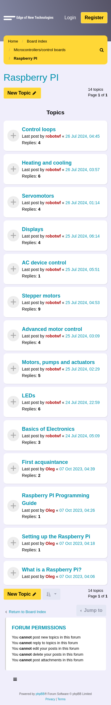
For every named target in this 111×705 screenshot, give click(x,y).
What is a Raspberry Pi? (51, 570)
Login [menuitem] (70, 17)
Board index (37, 41)
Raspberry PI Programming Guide (55, 499)
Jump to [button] (92, 610)
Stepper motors (41, 296)
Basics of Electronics (48, 429)
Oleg (50, 469)
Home (13, 41)
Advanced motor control (52, 329)
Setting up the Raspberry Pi (56, 537)
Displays (32, 229)
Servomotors (38, 196)
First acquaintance (45, 462)
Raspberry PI (25, 58)
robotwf (53, 136)
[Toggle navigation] (15, 680)
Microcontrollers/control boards (40, 50)
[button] (9, 18)
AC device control (44, 263)
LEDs (28, 396)
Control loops (39, 129)
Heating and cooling (47, 163)
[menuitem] (101, 50)
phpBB (40, 694)
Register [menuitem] (94, 17)
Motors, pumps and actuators (58, 362)
